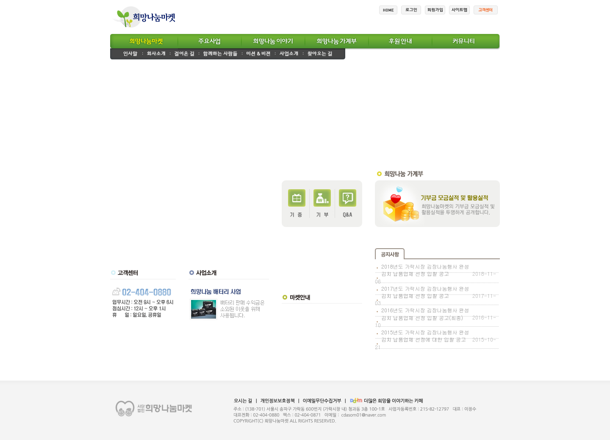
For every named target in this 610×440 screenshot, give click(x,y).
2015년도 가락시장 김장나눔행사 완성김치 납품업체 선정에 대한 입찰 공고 (425, 335)
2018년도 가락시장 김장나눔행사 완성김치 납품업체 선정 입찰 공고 (425, 270)
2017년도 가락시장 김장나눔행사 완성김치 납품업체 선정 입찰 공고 (425, 292)
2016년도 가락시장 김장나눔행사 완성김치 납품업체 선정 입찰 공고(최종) (425, 313)
